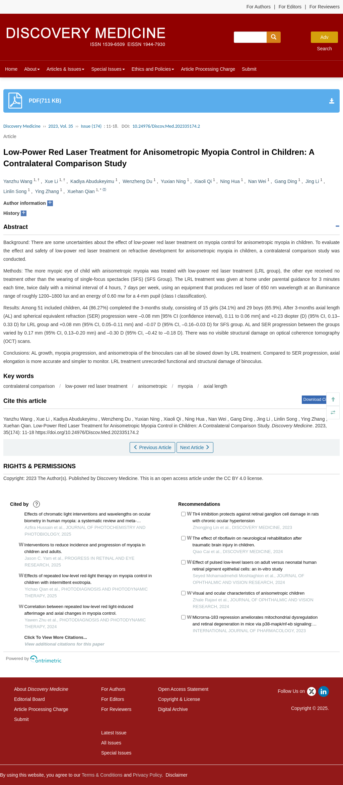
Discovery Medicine (22, 126)
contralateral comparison (29, 386)
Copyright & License (179, 699)
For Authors (259, 6)
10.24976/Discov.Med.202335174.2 (166, 126)
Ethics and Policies (153, 69)
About (32, 69)
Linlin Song (14, 191)
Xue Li (51, 181)
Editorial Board (29, 699)
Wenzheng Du (137, 181)
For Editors (290, 6)
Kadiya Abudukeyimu (92, 181)
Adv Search (324, 39)
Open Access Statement (183, 689)
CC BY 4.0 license (243, 478)
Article (9, 136)
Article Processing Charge (208, 69)
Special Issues (108, 69)
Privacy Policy (147, 775)
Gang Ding (286, 181)
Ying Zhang (47, 191)
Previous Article (152, 447)
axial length (215, 386)
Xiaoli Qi (203, 181)
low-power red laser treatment (96, 386)
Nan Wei (257, 181)
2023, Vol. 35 (60, 126)
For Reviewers (325, 6)
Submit (249, 69)
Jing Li (312, 181)
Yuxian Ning (173, 181)
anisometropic (152, 386)
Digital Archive (173, 709)
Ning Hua (229, 181)
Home (11, 69)
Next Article (195, 447)
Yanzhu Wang (17, 181)
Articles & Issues (65, 69)
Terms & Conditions (102, 775)
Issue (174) (91, 126)
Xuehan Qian (81, 191)
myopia (185, 386)
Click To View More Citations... (55, 637)
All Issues (111, 742)
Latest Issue (114, 732)
